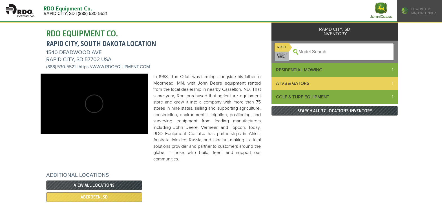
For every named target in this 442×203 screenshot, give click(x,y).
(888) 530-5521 (61, 67)
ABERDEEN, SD (94, 197)
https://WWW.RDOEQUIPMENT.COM (114, 67)
